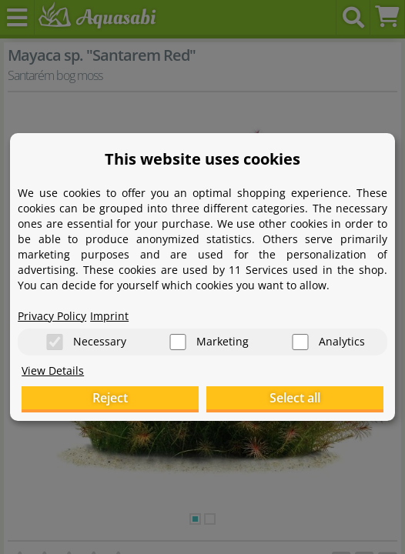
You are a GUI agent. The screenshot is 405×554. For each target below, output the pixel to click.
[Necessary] (54, 342)
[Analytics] (300, 342)
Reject (110, 397)
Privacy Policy (52, 316)
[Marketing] (177, 342)
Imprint (109, 316)
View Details (53, 370)
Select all (294, 397)
